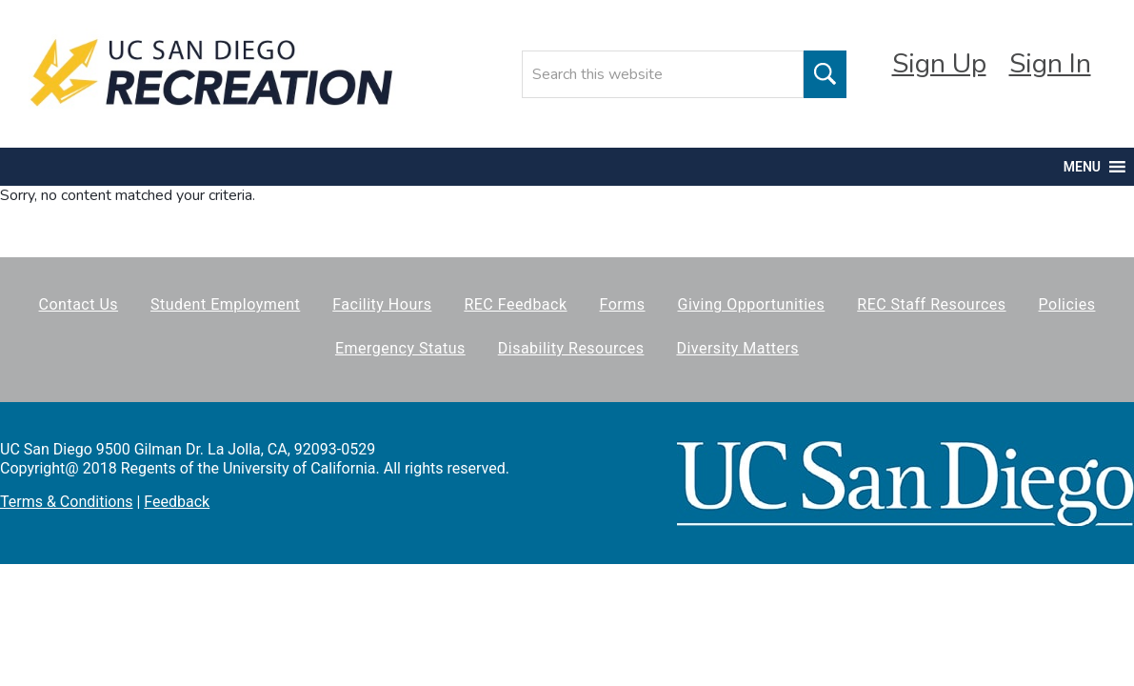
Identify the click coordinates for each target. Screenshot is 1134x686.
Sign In (1050, 64)
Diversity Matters (737, 348)
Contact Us (79, 304)
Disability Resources (571, 348)
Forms (623, 304)
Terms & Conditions (66, 502)
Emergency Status (400, 348)
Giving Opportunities (752, 304)
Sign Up (939, 64)
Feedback (176, 502)
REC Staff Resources (931, 304)
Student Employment (225, 304)
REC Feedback (515, 304)
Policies (1067, 304)
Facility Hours (381, 304)
